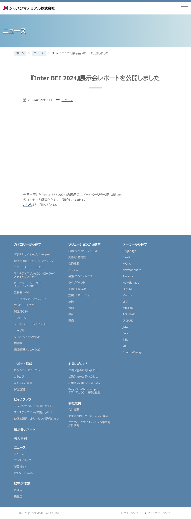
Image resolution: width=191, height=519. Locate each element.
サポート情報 (23, 364)
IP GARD (128, 320)
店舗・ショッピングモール (83, 251)
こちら (27, 205)
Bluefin (127, 257)
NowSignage (131, 282)
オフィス (73, 270)
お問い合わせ (77, 364)
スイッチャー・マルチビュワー (31, 324)
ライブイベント (76, 282)
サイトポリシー (132, 513)
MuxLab (128, 308)
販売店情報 (22, 483)
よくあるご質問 (23, 383)
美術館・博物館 (77, 257)
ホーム (20, 53)
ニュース (39, 53)
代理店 (18, 490)
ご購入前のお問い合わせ (83, 370)
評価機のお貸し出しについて (85, 383)
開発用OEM (21, 311)
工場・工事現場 (77, 289)
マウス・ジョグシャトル (27, 337)
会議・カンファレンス (80, 276)
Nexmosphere (132, 270)
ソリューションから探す (84, 244)
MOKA (127, 263)
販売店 (18, 496)
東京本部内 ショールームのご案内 (88, 416)
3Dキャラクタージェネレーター (32, 299)
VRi (125, 346)
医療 (71, 320)
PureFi (127, 333)
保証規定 (19, 389)
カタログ (19, 377)
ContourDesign (133, 352)
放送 (71, 301)
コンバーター (21, 318)
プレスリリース (22, 460)
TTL (125, 339)
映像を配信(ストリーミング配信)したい (36, 419)
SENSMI (128, 289)
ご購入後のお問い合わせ (83, 377)
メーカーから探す (135, 244)
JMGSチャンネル (23, 473)
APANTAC (129, 314)
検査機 (18, 343)
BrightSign (129, 251)
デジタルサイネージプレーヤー (32, 254)
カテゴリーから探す (27, 244)
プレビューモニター (25, 305)
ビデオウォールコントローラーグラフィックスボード (31, 284)
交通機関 (73, 263)
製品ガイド (20, 467)
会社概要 (74, 403)
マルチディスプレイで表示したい (33, 412)
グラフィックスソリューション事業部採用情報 (89, 423)
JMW (125, 327)
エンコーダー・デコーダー (28, 267)
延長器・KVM (21, 292)
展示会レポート (24, 429)
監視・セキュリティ (79, 295)
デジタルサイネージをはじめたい (33, 406)
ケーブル (19, 330)
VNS (125, 301)
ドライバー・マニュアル (27, 370)
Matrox (127, 295)
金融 (71, 308)
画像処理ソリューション (28, 349)
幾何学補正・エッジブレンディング (34, 261)
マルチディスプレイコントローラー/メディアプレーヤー (34, 275)
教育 (71, 314)
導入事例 (20, 438)
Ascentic (128, 276)
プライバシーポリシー (159, 513)
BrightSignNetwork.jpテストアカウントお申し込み (84, 390)
